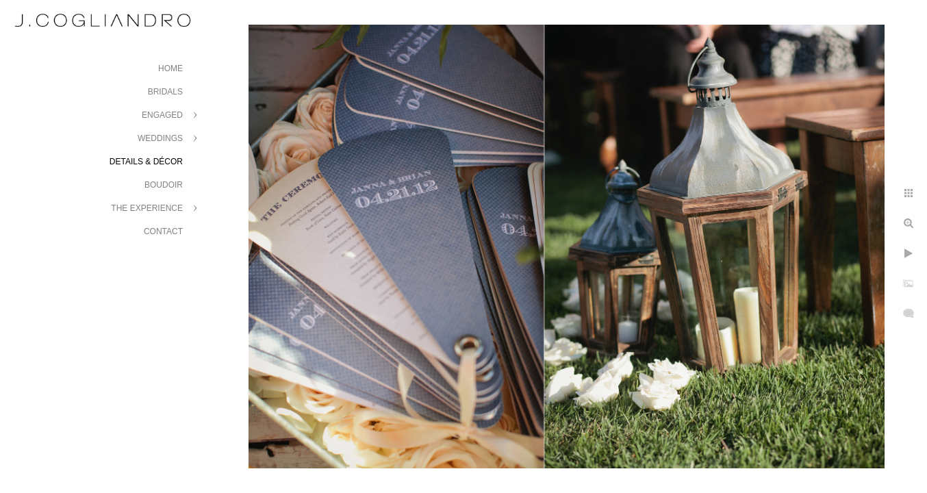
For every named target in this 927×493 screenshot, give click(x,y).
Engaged (162, 115)
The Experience (147, 208)
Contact (163, 231)
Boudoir (163, 185)
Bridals (165, 92)
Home (170, 68)
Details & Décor (146, 161)
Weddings (160, 138)
